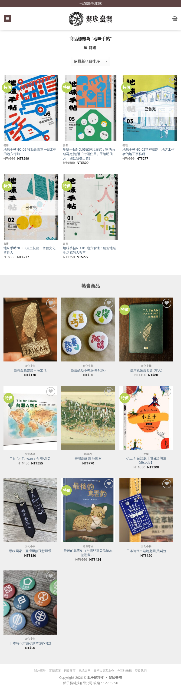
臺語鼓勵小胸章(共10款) (88, 370)
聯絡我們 (141, 670)
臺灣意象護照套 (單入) (146, 370)
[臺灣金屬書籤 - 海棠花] (30, 330)
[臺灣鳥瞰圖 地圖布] (88, 418)
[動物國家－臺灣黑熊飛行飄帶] (30, 510)
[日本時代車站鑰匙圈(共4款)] (146, 510)
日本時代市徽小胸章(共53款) (30, 643)
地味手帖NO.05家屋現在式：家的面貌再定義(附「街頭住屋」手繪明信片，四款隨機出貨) (89, 153)
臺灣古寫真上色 (104, 670)
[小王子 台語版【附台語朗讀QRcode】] (146, 418)
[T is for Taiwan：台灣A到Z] (30, 418)
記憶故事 (84, 670)
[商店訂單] (90, 61)
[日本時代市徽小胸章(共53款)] (30, 602)
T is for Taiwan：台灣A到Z (30, 459)
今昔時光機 (124, 670)
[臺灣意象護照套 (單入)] (146, 330)
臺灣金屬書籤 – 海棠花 (30, 370)
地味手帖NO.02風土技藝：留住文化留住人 (29, 250)
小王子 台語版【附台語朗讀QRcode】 (146, 460)
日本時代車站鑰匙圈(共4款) (146, 551)
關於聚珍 (40, 670)
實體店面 (55, 670)
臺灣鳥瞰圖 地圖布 (88, 459)
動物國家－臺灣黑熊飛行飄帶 (30, 551)
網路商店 (70, 670)
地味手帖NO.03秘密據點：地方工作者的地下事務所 (148, 151)
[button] (7, 19)
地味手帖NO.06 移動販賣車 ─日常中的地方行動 (29, 151)
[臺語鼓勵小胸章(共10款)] (88, 330)
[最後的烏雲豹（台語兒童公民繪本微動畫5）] (88, 510)
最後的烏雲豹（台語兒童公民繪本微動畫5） (88, 553)
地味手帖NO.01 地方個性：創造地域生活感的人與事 (89, 250)
